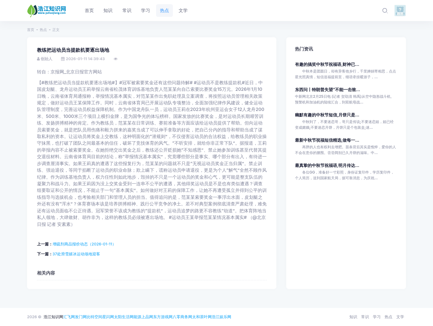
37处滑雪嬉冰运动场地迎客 (76, 253)
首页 (30, 29)
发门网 (81, 316)
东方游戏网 (163, 316)
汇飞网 (69, 316)
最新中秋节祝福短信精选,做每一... (327, 140)
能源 (137, 316)
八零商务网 (182, 316)
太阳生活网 (124, 316)
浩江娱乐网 (221, 316)
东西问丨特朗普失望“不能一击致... (327, 89)
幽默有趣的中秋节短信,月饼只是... (327, 114)
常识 (365, 316)
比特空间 (94, 316)
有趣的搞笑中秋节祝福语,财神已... (327, 64)
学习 (377, 316)
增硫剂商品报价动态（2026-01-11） (84, 243)
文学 (400, 316)
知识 (353, 316)
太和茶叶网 (202, 316)
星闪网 (108, 316)
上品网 (147, 316)
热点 (43, 29)
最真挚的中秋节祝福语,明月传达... (327, 165)
